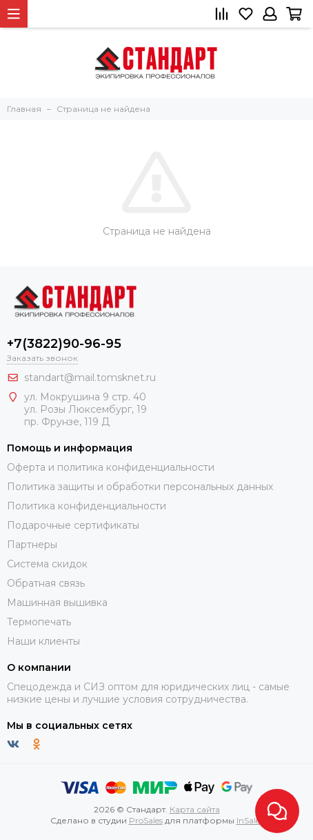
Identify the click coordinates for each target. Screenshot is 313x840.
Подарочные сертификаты (73, 525)
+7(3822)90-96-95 (64, 343)
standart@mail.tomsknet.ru (90, 377)
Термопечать (39, 622)
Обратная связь (46, 583)
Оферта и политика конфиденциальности (110, 467)
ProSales (146, 820)
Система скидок (47, 564)
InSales (249, 820)
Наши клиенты (43, 641)
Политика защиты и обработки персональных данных (140, 486)
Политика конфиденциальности (86, 506)
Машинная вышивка (57, 602)
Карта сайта (195, 809)
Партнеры (32, 544)
